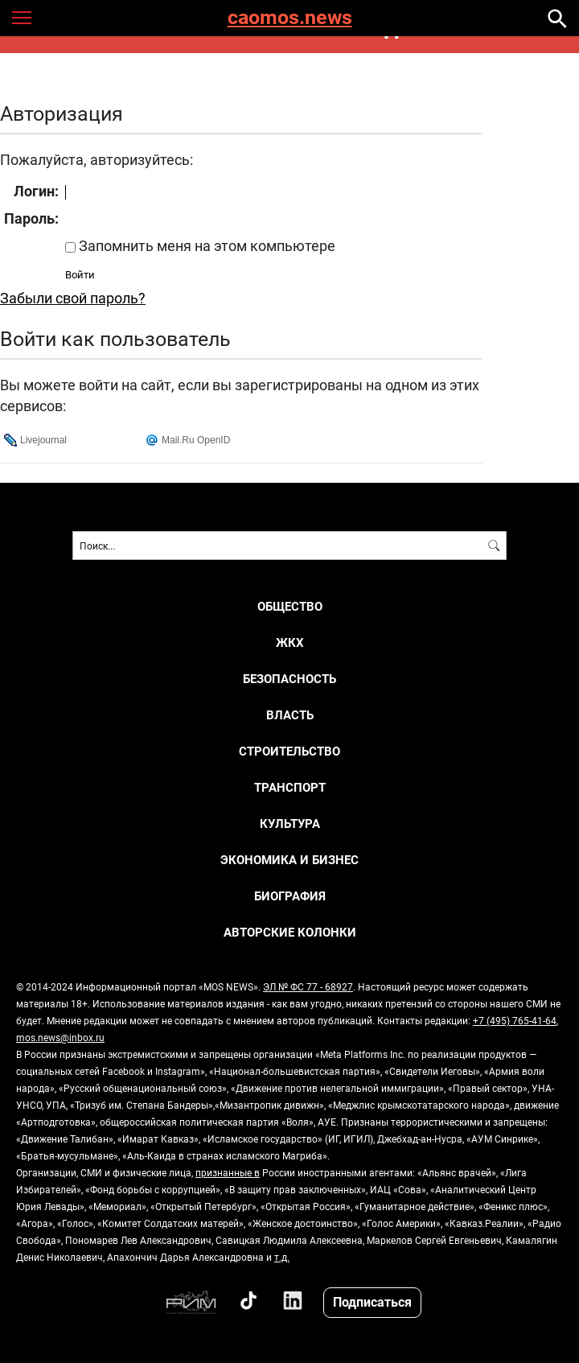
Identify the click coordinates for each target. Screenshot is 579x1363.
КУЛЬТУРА (290, 823)
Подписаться (372, 1301)
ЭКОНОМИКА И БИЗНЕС (289, 860)
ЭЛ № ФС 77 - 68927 (308, 986)
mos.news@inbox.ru (60, 1037)
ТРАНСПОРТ (290, 787)
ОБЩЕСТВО (289, 606)
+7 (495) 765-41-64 (514, 1020)
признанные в (227, 1172)
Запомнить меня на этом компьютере (205, 245)
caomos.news (290, 18)
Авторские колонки (290, 932)
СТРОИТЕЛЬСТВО (289, 751)
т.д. (282, 1256)
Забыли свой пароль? (73, 297)
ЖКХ (290, 642)
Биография (290, 896)
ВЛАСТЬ (290, 715)
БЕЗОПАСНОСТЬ (289, 679)
